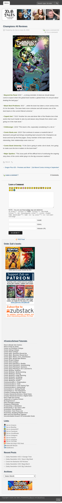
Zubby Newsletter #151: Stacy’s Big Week (19, 460)
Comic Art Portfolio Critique (13, 350)
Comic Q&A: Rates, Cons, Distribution (17, 358)
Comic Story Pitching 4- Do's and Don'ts (18, 370)
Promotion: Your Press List (13, 412)
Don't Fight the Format (11, 399)
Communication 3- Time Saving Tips (16, 387)
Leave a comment (51, 30)
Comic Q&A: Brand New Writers (15, 360)
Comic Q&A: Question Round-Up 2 (16, 356)
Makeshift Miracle (10, 447)
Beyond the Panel (10, 95)
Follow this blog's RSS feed (14, 445)
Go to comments (52, 32)
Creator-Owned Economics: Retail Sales (18, 395)
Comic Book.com (10, 132)
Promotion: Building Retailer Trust (16, 414)
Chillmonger (8, 127)
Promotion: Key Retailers (12, 411)
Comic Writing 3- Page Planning (15, 377)
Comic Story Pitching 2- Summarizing (17, 367)
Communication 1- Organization (15, 384)
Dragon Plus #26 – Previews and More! (16, 167)
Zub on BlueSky (10, 429)
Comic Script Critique (11, 362)
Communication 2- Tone (12, 385)
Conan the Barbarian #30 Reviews (17, 463)
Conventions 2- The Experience (15, 392)
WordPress (41, 499)
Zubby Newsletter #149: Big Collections (18, 468)
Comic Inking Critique (11, 351)
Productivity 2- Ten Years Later (14, 409)
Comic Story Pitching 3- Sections (15, 368)
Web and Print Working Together (15, 416)
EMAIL (39, 226)
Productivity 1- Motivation (13, 407)
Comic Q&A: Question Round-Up (15, 355)
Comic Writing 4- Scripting (13, 378)
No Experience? (9, 402)
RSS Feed (21, 241)
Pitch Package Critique (12, 404)
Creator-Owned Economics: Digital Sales (18, 397)
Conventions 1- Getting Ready (14, 390)
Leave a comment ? (11, 175)
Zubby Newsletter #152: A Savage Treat (18, 458)
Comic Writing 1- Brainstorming (15, 373)
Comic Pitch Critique (11, 353)
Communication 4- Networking (14, 389)
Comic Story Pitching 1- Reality (15, 365)
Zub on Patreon (10, 439)
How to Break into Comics (13, 346)
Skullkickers (9, 449)
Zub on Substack (10, 441)
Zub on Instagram (10, 437)
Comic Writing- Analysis (12, 372)
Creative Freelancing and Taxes (15, 394)
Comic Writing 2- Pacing (12, 375)
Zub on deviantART (11, 431)
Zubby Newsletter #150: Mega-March (18, 465)
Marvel (7, 162)
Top (59, 500)
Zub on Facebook (10, 433)
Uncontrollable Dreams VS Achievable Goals (19, 417)
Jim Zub (15, 30)
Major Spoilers (9, 154)
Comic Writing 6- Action (12, 382)
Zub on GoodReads (11, 435)
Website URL (41, 230)
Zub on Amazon (10, 426)
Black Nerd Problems (12, 106)
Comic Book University (12, 146)
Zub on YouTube (10, 443)
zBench (31, 499)
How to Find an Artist (11, 348)
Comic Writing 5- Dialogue (13, 380)
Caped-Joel (8, 116)
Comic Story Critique (11, 363)
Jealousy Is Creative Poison (13, 400)
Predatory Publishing (11, 406)
